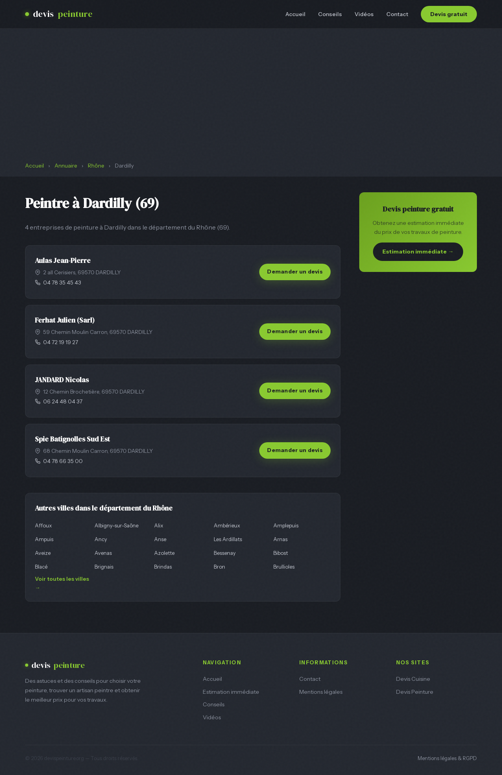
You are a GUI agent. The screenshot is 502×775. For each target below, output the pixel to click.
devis (59, 14)
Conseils (330, 14)
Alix (158, 525)
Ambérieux (227, 525)
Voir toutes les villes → (62, 583)
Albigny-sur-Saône (116, 525)
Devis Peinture (414, 691)
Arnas (280, 539)
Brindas (163, 566)
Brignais (104, 566)
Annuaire (66, 165)
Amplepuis (285, 525)
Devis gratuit (448, 14)
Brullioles (284, 566)
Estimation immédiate (231, 691)
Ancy (101, 539)
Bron (219, 566)
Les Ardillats (228, 539)
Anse (160, 539)
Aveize (43, 553)
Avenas (103, 553)
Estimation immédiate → (417, 251)
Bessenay (225, 553)
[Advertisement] (251, 103)
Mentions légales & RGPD (447, 758)
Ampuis (44, 539)
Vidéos (364, 14)
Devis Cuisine (413, 678)
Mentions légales (320, 691)
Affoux (43, 525)
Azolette (164, 553)
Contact (397, 14)
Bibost (280, 553)
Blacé (41, 566)
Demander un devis (295, 271)
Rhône (96, 165)
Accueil (296, 14)
